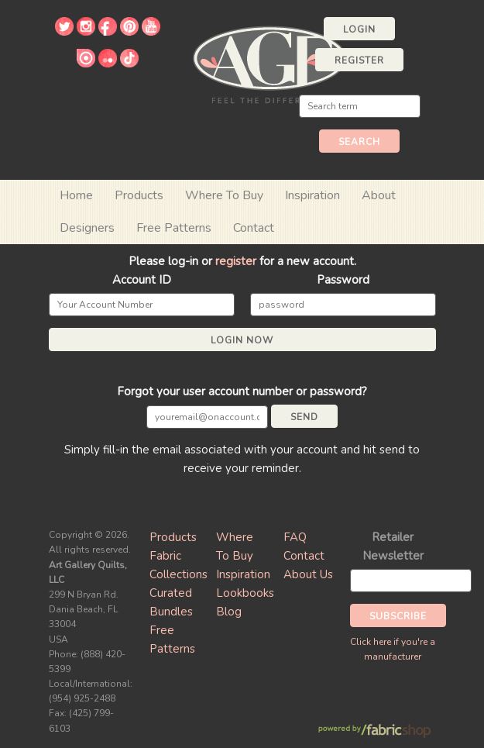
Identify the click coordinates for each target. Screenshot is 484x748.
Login (359, 29)
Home (76, 195)
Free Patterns (173, 227)
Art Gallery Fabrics (269, 63)
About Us (308, 574)
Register (359, 60)
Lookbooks (245, 593)
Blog (229, 611)
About (379, 195)
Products (173, 537)
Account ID (141, 280)
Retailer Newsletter (393, 546)
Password (343, 280)
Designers (87, 227)
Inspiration (312, 195)
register (235, 261)
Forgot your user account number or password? (242, 391)
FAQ (295, 537)
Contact (253, 227)
